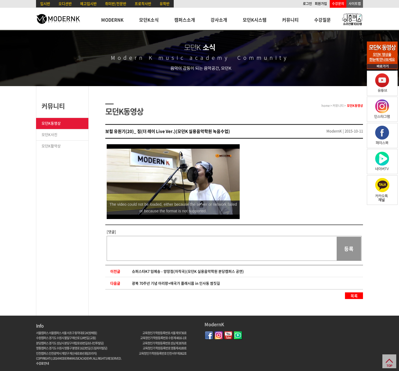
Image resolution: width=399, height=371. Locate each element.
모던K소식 (149, 19)
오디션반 (65, 3)
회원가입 (321, 3)
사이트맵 (355, 3)
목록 (354, 295)
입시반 (45, 3)
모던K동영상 (51, 123)
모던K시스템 (255, 19)
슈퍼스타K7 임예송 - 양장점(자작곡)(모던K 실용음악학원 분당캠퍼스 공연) (188, 271)
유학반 (165, 3)
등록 (349, 249)
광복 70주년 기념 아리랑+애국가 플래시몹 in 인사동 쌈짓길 (176, 283)
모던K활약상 (51, 145)
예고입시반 (88, 3)
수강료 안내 (42, 363)
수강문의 (338, 3)
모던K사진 (49, 134)
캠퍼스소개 (184, 19)
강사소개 (219, 19)
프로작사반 (143, 3)
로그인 (307, 3)
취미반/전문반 (115, 3)
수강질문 (322, 19)
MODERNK (112, 19)
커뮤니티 (290, 19)
